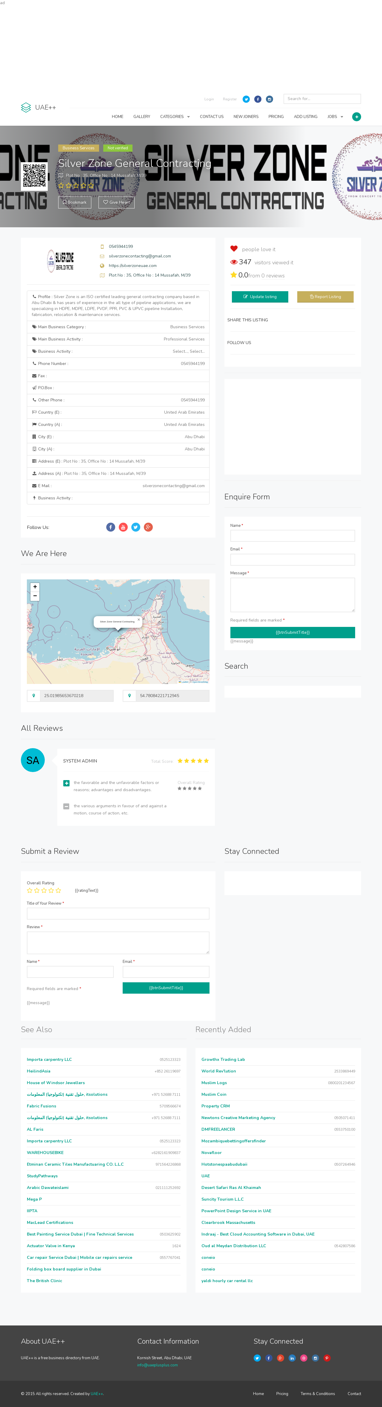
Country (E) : (118, 412)
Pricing (282, 1394)
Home (258, 1394)
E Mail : (118, 486)
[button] (138, 619)
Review (35, 927)
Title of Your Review (45, 903)
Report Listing (328, 297)
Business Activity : (118, 352)
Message (239, 573)
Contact (354, 1394)
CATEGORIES (175, 116)
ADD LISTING (306, 116)
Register (230, 99)
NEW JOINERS (246, 116)
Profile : (115, 305)
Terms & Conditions (318, 1394)
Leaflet (183, 682)
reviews (273, 275)
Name (236, 525)
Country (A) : (118, 425)
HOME (117, 116)
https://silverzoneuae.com (133, 265)
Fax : (39, 376)
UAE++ (97, 1394)
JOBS (335, 116)
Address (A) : (89, 473)
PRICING (276, 116)
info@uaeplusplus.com (157, 1365)
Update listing (263, 297)
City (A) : (118, 449)
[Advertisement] (191, 48)
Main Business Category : (118, 327)
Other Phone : (118, 400)
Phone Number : (118, 364)
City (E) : (118, 437)
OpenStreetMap (200, 682)
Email (236, 549)
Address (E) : (88, 461)
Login (209, 99)
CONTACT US (212, 116)
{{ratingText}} (86, 890)
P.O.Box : (43, 388)
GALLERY (141, 116)
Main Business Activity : (118, 339)
